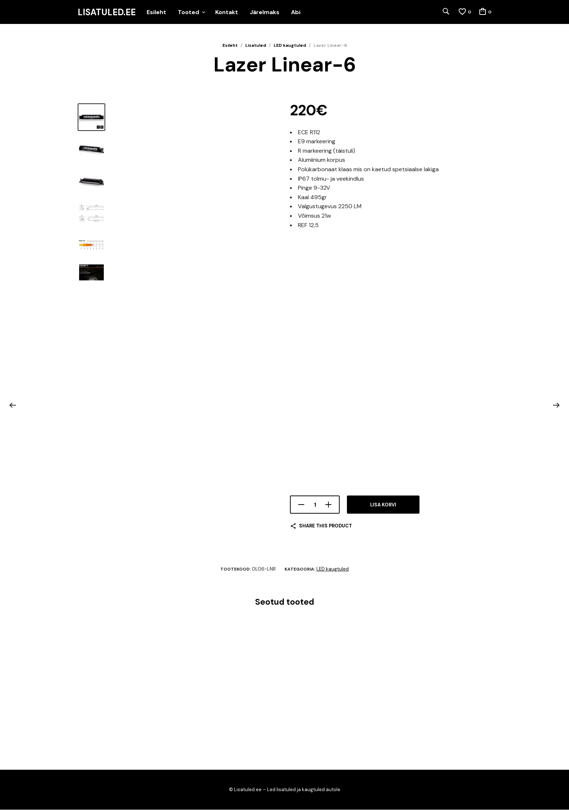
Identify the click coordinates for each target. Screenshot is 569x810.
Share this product (325, 526)
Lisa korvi (383, 505)
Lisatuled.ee (107, 12)
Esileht (156, 12)
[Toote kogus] (315, 505)
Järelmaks (264, 12)
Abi (295, 12)
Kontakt (226, 12)
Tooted (188, 12)
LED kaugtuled (290, 46)
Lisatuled (255, 46)
